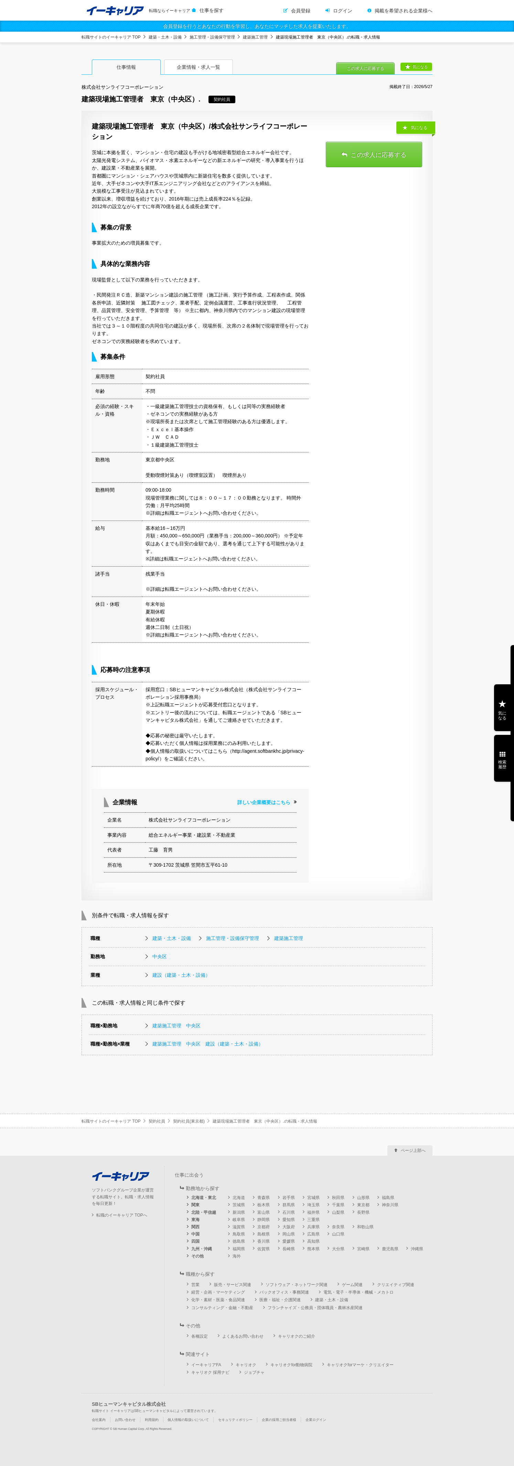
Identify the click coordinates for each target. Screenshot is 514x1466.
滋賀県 (239, 1226)
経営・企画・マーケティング (218, 1292)
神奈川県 (390, 1204)
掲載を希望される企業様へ (403, 10)
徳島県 (239, 1241)
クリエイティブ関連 (395, 1284)
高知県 (313, 1241)
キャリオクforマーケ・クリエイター (360, 1364)
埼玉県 (313, 1204)
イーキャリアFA (206, 1364)
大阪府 (288, 1226)
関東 (195, 1204)
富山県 (263, 1212)
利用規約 (152, 1420)
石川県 (288, 1212)
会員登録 (300, 10)
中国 (195, 1234)
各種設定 (199, 1336)
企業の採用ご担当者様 (279, 1420)
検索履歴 (502, 764)
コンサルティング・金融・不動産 (222, 1307)
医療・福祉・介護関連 (280, 1299)
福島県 (388, 1197)
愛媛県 (288, 1241)
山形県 (363, 1197)
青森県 (263, 1197)
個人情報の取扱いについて (188, 1420)
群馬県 (288, 1204)
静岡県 (263, 1219)
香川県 (263, 1241)
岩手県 (288, 1197)
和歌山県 (365, 1226)
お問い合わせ (125, 1420)
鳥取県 (239, 1234)
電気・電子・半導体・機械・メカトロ (358, 1292)
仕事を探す (212, 10)
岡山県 (288, 1234)
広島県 (313, 1234)
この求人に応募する (365, 68)
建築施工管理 (255, 37)
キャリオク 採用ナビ (210, 1372)
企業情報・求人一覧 (198, 67)
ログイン (342, 10)
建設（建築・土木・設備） (181, 975)
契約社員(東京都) (189, 1121)
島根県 (263, 1234)
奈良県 (338, 1226)
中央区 (159, 956)
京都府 (263, 1226)
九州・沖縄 (201, 1248)
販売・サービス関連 (232, 1284)
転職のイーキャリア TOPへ (121, 1215)
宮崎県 (363, 1248)
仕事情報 (126, 67)
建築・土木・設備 (165, 37)
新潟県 (239, 1212)
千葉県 (338, 1204)
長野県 (363, 1212)
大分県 (338, 1248)
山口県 (338, 1234)
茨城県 (239, 1204)
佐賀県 (263, 1248)
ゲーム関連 (352, 1284)
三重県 (313, 1219)
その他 (197, 1256)
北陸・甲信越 (203, 1212)
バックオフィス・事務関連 (284, 1292)
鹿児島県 (390, 1248)
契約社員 (157, 1121)
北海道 (239, 1197)
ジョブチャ (254, 1372)
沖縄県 (417, 1248)
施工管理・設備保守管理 (212, 37)
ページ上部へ (413, 1150)
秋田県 (338, 1197)
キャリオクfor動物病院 (291, 1364)
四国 (195, 1241)
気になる (420, 67)
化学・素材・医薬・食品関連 (218, 1299)
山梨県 (338, 1212)
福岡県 (239, 1248)
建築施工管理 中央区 (176, 1025)
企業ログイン (316, 1420)
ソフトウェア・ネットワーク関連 (297, 1284)
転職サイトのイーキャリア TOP (111, 37)
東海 (195, 1219)
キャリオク (246, 1364)
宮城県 (313, 1197)
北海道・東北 (203, 1197)
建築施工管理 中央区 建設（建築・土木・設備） (207, 1044)
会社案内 (99, 1420)
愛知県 (288, 1219)
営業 (195, 1284)
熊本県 (313, 1248)
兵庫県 (313, 1226)
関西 (195, 1226)
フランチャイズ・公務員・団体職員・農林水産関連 (315, 1307)
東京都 (363, 1204)
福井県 (313, 1212)
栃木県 (263, 1204)
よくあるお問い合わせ (243, 1336)
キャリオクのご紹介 (296, 1336)
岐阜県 (239, 1219)
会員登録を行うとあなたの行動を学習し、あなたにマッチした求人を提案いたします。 (257, 26)
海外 (237, 1256)
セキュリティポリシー (235, 1420)
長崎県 (288, 1248)
